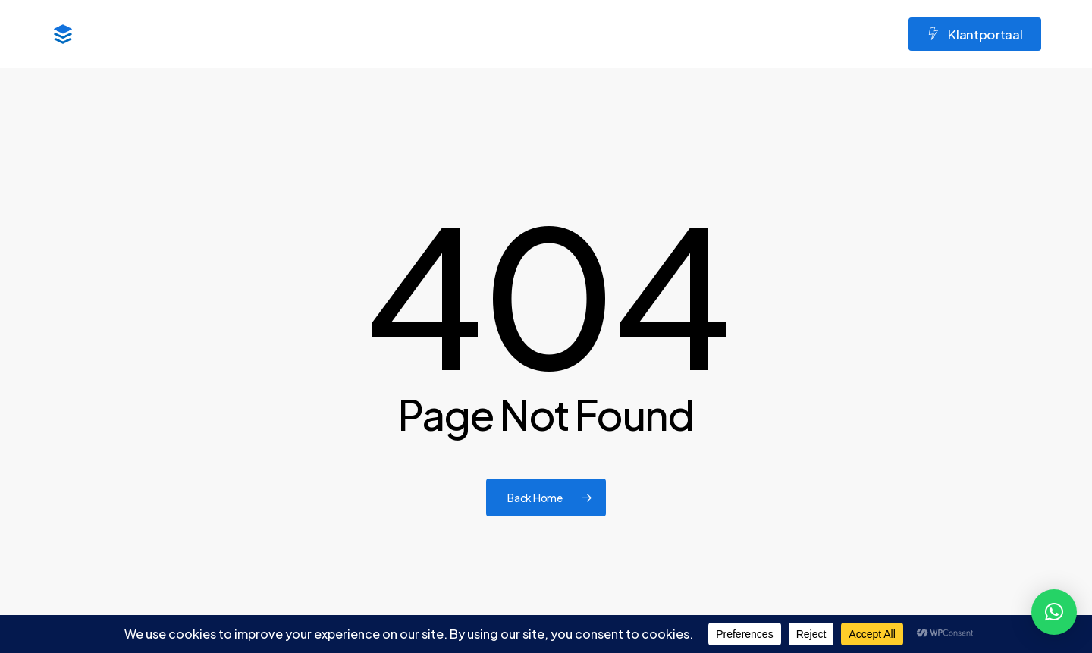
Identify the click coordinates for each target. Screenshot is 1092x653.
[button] (1054, 612)
